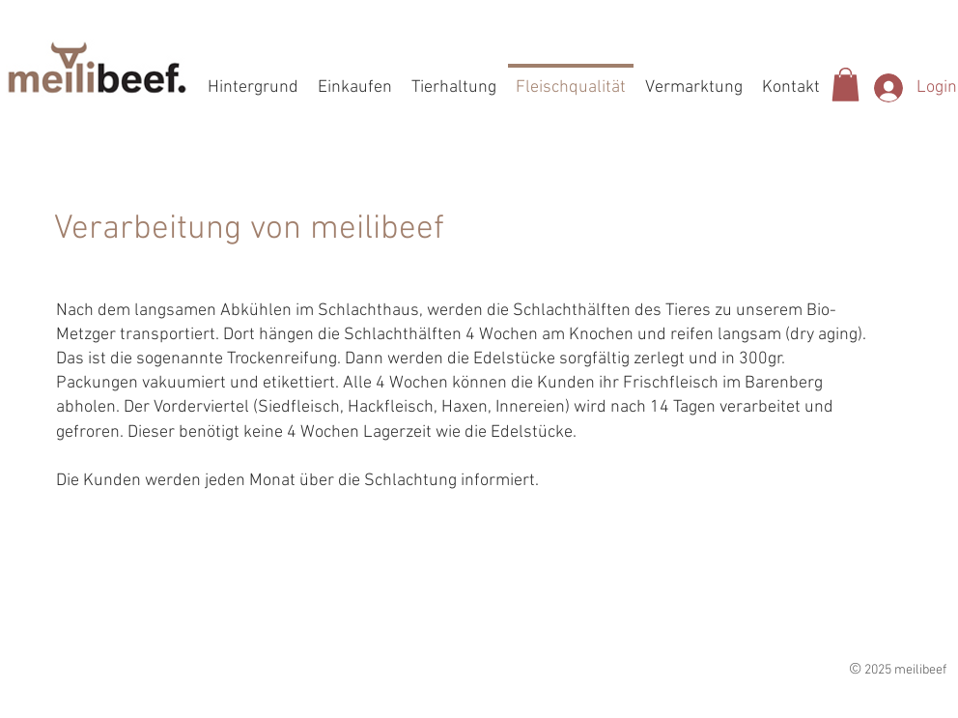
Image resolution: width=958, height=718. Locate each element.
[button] (845, 84)
